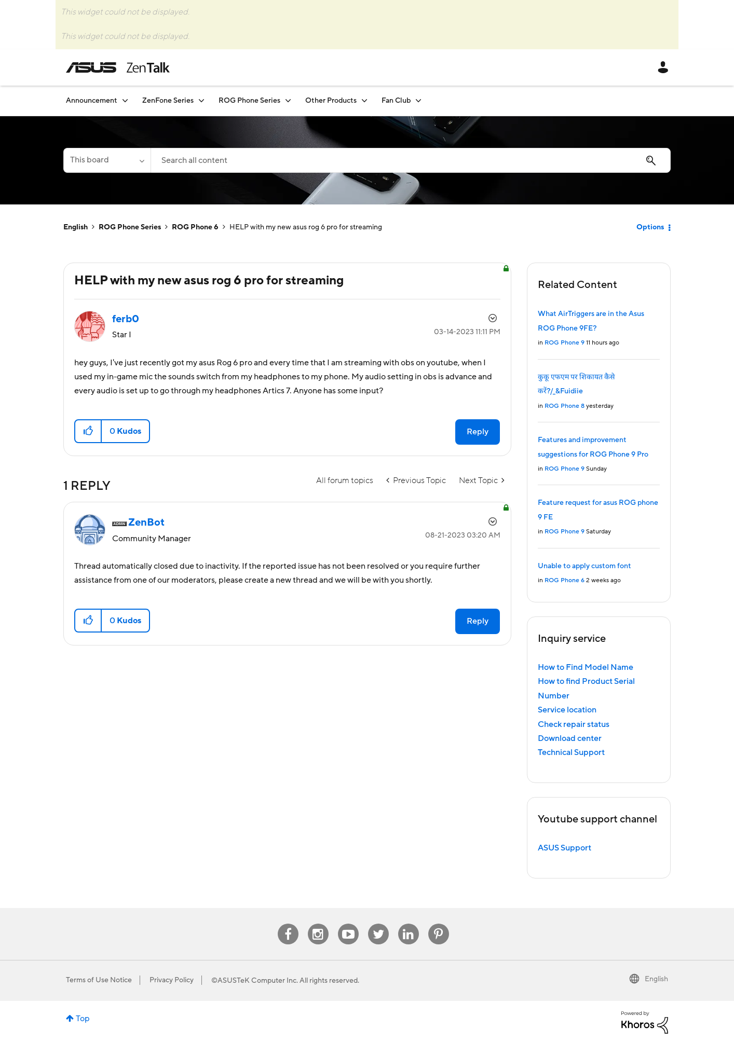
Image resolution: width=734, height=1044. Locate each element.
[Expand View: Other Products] (364, 100)
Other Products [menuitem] (331, 100)
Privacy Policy (171, 980)
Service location (567, 710)
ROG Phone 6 (195, 227)
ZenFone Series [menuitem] (168, 100)
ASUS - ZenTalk (118, 67)
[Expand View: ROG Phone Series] (288, 100)
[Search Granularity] (107, 160)
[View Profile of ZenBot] (146, 522)
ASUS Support (564, 848)
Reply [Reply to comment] (477, 621)
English (75, 227)
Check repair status (573, 724)
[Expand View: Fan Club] (418, 100)
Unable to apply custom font (584, 566)
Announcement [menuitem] (91, 100)
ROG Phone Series (130, 227)
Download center (570, 738)
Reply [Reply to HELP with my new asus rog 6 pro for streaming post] (477, 432)
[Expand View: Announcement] (125, 100)
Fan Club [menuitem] (396, 100)
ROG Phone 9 (565, 343)
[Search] (411, 160)
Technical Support (571, 752)
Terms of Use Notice (99, 980)
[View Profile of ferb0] (125, 319)
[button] (88, 431)
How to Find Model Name (585, 667)
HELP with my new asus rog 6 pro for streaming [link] (305, 227)
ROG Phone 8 (565, 406)
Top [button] (83, 1018)
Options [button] (650, 227)
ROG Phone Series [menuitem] (249, 100)
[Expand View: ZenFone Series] (201, 100)
